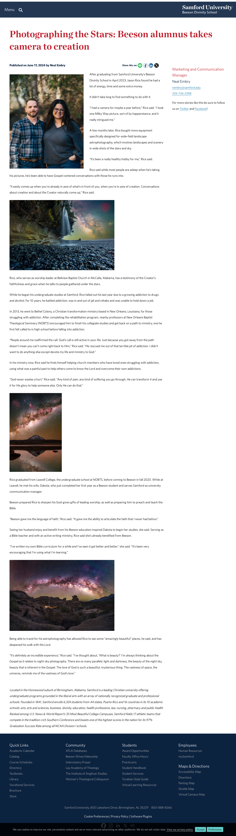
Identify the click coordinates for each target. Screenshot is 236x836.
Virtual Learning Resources (139, 785)
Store (13, 796)
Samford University (77, 807)
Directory (16, 768)
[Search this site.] (20, 10)
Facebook (201, 109)
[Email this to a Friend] (140, 65)
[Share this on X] (156, 65)
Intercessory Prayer (78, 762)
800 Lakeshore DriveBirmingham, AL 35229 (119, 807)
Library (14, 779)
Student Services (132, 773)
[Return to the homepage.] (207, 12)
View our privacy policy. (180, 829)
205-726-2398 (181, 93)
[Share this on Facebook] (145, 65)
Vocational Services (22, 785)
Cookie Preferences (96, 816)
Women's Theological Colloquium (87, 779)
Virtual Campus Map (191, 794)
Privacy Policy (119, 816)
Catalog (14, 756)
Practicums (129, 762)
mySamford (186, 756)
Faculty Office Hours (135, 756)
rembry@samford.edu (186, 87)
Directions (185, 777)
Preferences (215, 829)
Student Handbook (134, 768)
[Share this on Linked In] (151, 65)
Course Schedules (21, 762)
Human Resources (190, 751)
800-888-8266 (161, 807)
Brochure (15, 790)
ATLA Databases (76, 751)
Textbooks (16, 773)
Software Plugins (141, 816)
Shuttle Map (186, 789)
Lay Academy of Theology (82, 768)
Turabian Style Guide (135, 779)
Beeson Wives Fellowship (82, 756)
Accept (200, 829)
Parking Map (186, 783)
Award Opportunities (135, 751)
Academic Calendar (22, 751)
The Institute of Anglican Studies (86, 773)
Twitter (184, 109)
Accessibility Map (189, 772)
